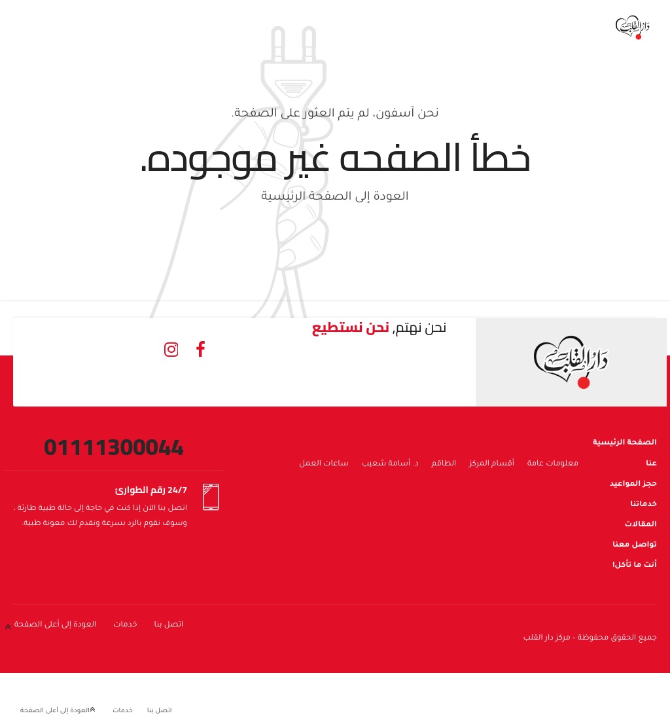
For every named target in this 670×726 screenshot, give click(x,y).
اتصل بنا (169, 625)
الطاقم (444, 464)
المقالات (640, 525)
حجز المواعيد (633, 485)
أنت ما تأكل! (634, 566)
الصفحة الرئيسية (625, 443)
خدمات (125, 625)
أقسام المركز (491, 464)
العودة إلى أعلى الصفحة (55, 625)
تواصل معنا (634, 545)
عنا (651, 464)
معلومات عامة (552, 464)
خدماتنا (643, 505)
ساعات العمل (324, 464)
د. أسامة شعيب (390, 464)
